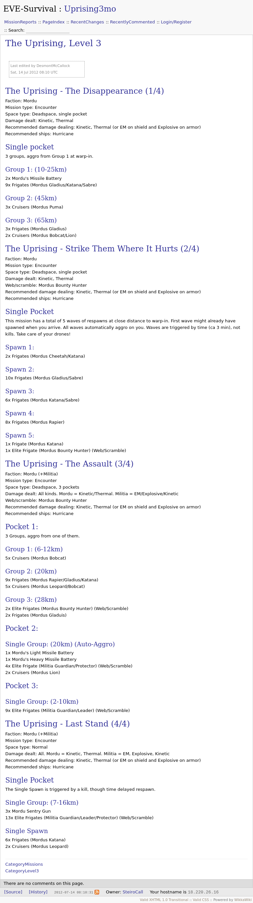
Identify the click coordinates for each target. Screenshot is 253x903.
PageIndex (53, 21)
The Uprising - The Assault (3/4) (69, 463)
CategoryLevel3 (22, 870)
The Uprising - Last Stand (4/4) (67, 723)
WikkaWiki (243, 900)
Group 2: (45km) (31, 198)
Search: (17, 30)
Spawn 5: (19, 435)
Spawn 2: (19, 369)
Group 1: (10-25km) (36, 169)
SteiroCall (133, 891)
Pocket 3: (21, 686)
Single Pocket (29, 311)
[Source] (13, 891)
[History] (38, 891)
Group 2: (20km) (31, 571)
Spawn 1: (19, 347)
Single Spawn (26, 830)
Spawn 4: (19, 413)
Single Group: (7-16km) (41, 802)
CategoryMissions (24, 864)
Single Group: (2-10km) (41, 701)
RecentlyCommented (132, 21)
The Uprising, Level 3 (53, 43)
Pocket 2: (21, 628)
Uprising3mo (90, 9)
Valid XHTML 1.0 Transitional (164, 900)
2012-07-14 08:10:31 (73, 892)
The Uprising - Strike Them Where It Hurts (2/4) (102, 248)
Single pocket (29, 147)
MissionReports (20, 21)
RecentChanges (87, 21)
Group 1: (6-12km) (34, 549)
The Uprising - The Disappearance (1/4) (84, 91)
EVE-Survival (29, 9)
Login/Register (176, 21)
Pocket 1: (21, 527)
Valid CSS (201, 900)
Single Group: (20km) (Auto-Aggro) (60, 644)
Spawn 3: (19, 391)
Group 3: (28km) (31, 599)
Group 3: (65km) (31, 220)
